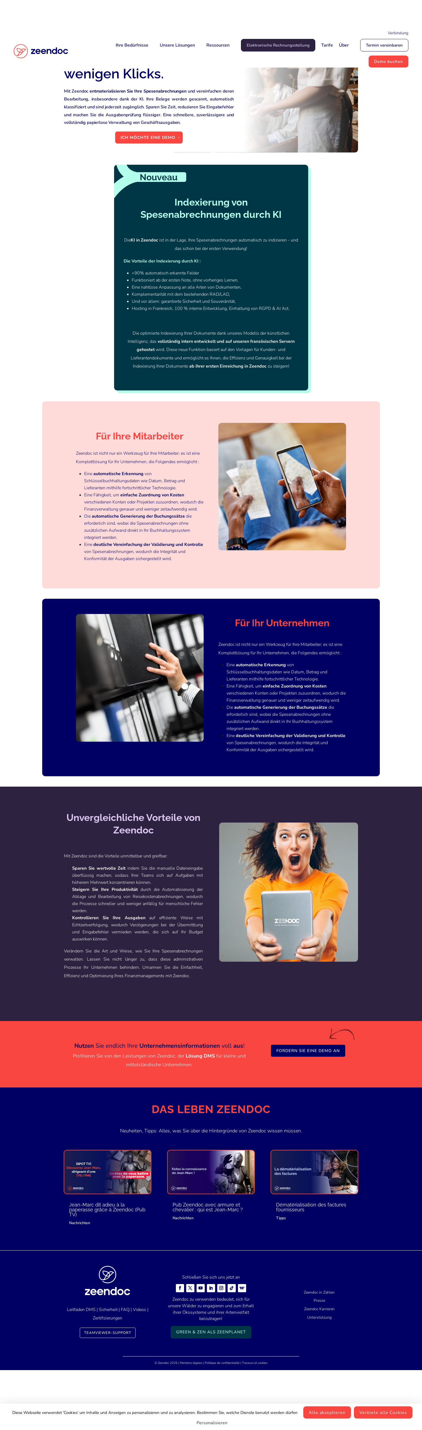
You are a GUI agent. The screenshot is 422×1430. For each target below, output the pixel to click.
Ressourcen (218, 45)
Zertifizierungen (107, 1367)
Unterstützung (319, 1366)
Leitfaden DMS (81, 1359)
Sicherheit (108, 1359)
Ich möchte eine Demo (148, 186)
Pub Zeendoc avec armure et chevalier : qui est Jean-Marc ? (208, 1256)
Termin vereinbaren (384, 45)
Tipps (281, 1267)
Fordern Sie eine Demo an (308, 1099)
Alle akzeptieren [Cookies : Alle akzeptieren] (327, 1413)
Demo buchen (388, 61)
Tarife (327, 45)
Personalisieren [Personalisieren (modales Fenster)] (212, 1423)
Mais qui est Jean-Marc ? (239, 13)
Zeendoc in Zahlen (319, 1341)
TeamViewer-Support (107, 1381)
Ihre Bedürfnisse (132, 45)
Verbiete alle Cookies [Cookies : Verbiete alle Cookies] (383, 1413)
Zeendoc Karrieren (319, 1358)
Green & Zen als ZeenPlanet (211, 1381)
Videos (139, 1359)
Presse (319, 1349)
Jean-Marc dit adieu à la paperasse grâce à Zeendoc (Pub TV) (107, 1258)
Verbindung (398, 33)
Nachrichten (79, 1272)
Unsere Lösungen (177, 45)
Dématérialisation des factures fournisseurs (311, 1256)
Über (344, 45)
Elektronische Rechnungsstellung (278, 45)
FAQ (125, 1359)
